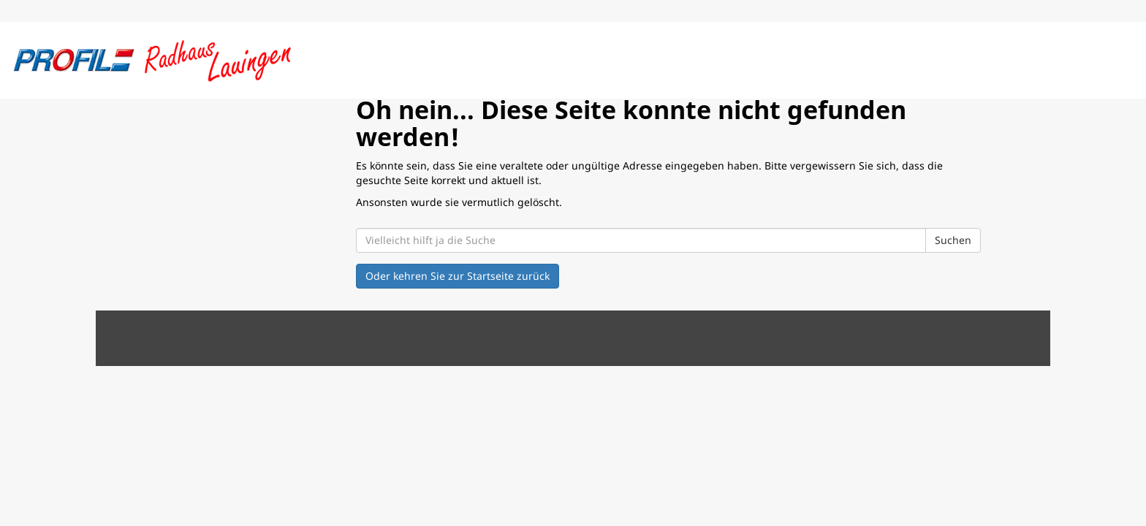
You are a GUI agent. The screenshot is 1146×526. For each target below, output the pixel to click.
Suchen (953, 240)
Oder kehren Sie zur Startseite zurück (457, 276)
